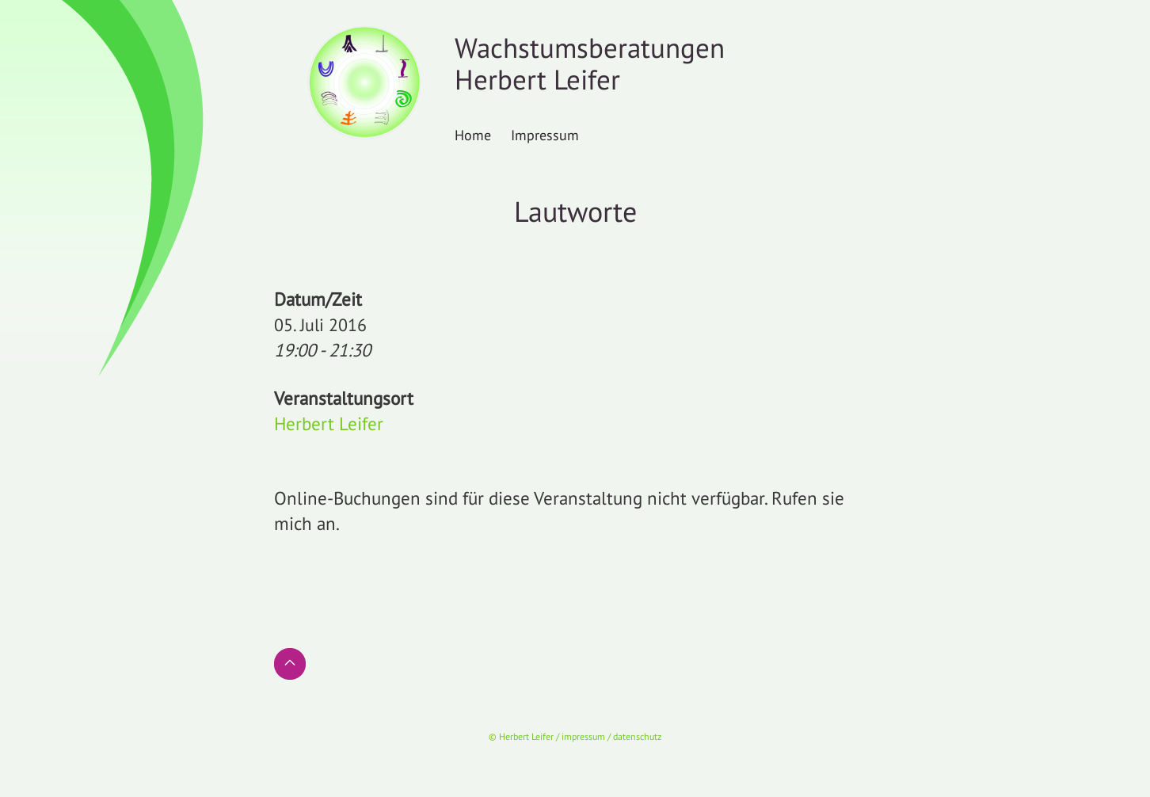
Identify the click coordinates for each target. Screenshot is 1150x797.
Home (473, 134)
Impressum (545, 134)
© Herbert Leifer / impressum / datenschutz (575, 736)
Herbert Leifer (328, 423)
